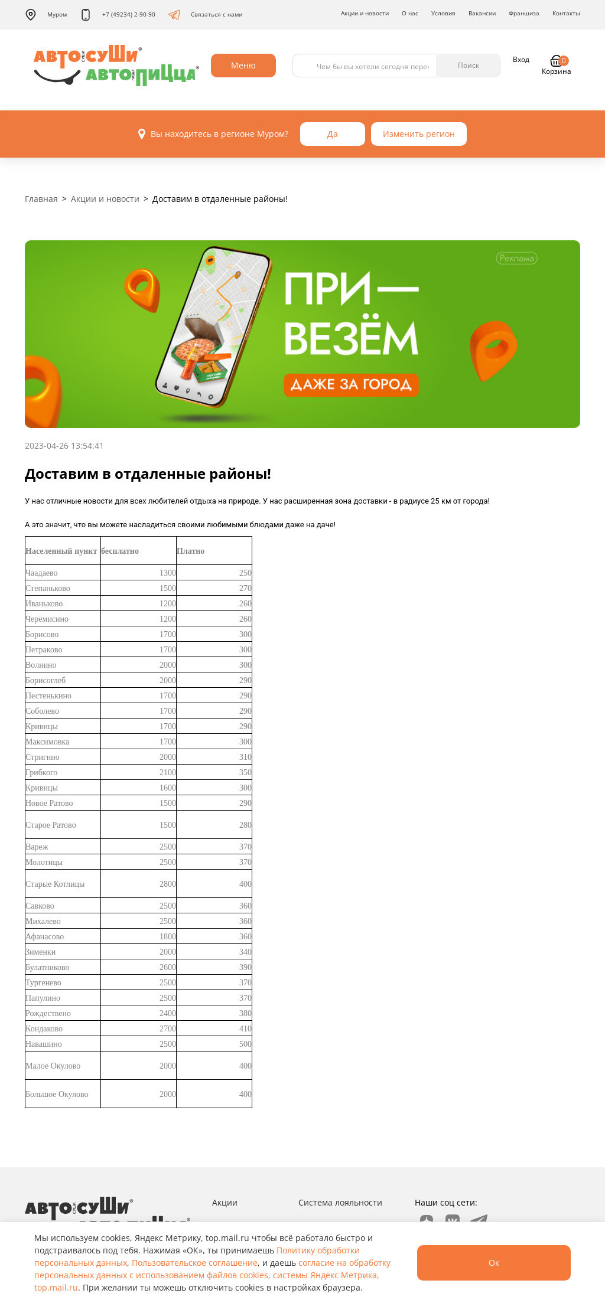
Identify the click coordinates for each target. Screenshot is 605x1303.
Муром (46, 15)
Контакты (566, 13)
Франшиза (524, 13)
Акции (225, 1202)
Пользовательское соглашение (195, 1262)
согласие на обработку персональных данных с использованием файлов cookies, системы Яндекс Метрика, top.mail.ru (212, 1275)
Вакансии (482, 13)
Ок (494, 1262)
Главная (41, 198)
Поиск (468, 65)
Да (332, 133)
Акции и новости (365, 13)
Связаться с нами (205, 15)
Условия (443, 13)
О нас (410, 13)
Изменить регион (419, 133)
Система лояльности (340, 1202)
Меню (243, 65)
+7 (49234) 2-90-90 (117, 15)
